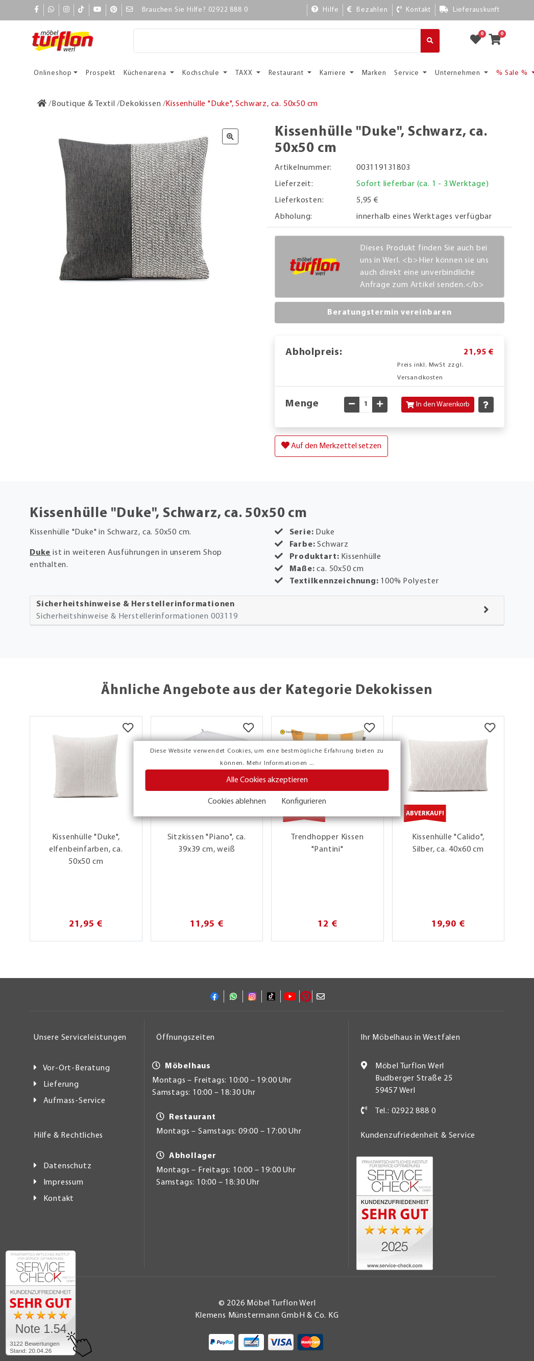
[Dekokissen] (140, 104)
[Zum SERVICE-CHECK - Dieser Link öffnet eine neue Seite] (40, 1303)
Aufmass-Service (74, 1101)
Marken (374, 73)
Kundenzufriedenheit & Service (417, 1136)
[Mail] (130, 10)
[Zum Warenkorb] (498, 41)
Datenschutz (67, 1166)
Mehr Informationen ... (280, 763)
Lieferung (61, 1085)
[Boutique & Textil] (83, 104)
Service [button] (407, 73)
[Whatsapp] (51, 10)
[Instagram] (66, 10)
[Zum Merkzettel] (479, 41)
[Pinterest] (114, 10)
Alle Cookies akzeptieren (267, 780)
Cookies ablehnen (237, 802)
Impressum (63, 1182)
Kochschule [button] (202, 73)
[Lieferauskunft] (469, 10)
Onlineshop (53, 73)
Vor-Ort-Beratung (76, 1068)
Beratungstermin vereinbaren (389, 313)
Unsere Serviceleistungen (80, 1038)
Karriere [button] (334, 73)
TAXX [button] (244, 73)
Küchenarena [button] (146, 73)
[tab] (267, 610)
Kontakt (59, 1199)
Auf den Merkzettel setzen (331, 445)
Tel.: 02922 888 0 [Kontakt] (405, 1111)
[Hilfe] (325, 10)
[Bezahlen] (367, 10)
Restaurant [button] (287, 73)
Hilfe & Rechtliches (68, 1136)
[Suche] (277, 41)
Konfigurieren (303, 802)
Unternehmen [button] (458, 73)
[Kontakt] (414, 10)
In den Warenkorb (438, 404)
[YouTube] (97, 10)
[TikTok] (81, 10)
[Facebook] (36, 10)
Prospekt (100, 73)
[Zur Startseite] (42, 104)
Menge (302, 404)
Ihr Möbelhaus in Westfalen (410, 1038)
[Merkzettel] (128, 729)
